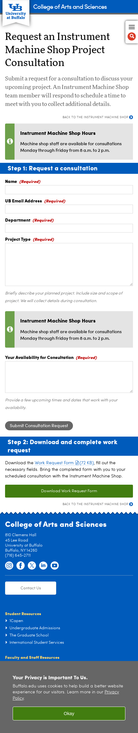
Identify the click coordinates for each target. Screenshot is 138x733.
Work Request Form (64, 463)
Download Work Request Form (69, 491)
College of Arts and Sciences (70, 6)
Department (17, 220)
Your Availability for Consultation (39, 357)
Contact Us (31, 588)
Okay (69, 713)
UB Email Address (23, 200)
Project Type (18, 239)
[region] (69, 697)
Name (11, 181)
